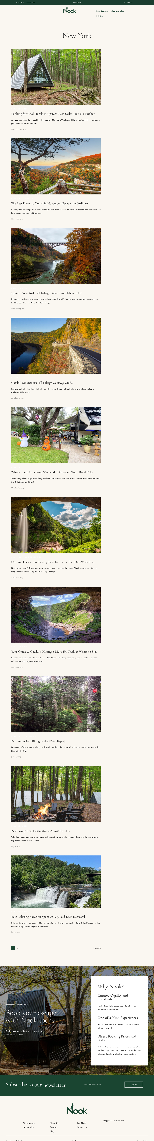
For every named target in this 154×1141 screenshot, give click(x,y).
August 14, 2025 (17, 662)
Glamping (16, 194)
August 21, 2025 (17, 572)
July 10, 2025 (16, 751)
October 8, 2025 (17, 483)
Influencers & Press (127, 11)
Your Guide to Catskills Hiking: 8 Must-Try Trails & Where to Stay (54, 646)
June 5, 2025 (15, 927)
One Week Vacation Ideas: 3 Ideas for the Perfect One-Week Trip (52, 557)
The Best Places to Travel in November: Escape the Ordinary (49, 198)
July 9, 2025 (15, 841)
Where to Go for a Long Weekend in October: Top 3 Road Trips (52, 467)
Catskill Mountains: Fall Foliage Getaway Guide (42, 378)
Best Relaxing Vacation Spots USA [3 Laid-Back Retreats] (48, 912)
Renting (29, 194)
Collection (143, 11)
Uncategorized (19, 104)
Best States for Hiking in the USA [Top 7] (38, 736)
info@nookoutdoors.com (113, 1116)
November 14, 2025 (18, 124)
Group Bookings (111, 11)
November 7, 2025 (18, 214)
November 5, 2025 (18, 303)
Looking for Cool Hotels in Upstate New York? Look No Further (53, 109)
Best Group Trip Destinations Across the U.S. (40, 826)
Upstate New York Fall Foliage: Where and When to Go (46, 288)
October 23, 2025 (17, 393)
